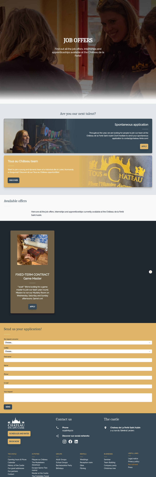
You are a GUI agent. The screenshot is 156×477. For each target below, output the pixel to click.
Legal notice (133, 459)
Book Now (14, 441)
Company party (110, 465)
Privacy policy (133, 462)
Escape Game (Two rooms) (39, 469)
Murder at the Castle (40, 473)
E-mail (6, 383)
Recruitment (133, 464)
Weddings (84, 460)
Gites (82, 465)
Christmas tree (110, 468)
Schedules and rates (19, 434)
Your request (8, 392)
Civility (6, 348)
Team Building (109, 462)
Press (130, 467)
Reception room (86, 462)
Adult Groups (61, 460)
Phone (6, 374)
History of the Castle (16, 465)
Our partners (13, 471)
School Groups (62, 462)
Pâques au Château (39, 460)
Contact (11, 474)
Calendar (11, 462)
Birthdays (59, 468)
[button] (78, 343)
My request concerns (11, 339)
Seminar (107, 460)
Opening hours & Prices (17, 460)
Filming (83, 468)
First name (7, 357)
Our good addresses (16, 468)
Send (8, 407)
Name (6, 365)
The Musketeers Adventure (38, 464)
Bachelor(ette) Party (64, 465)
